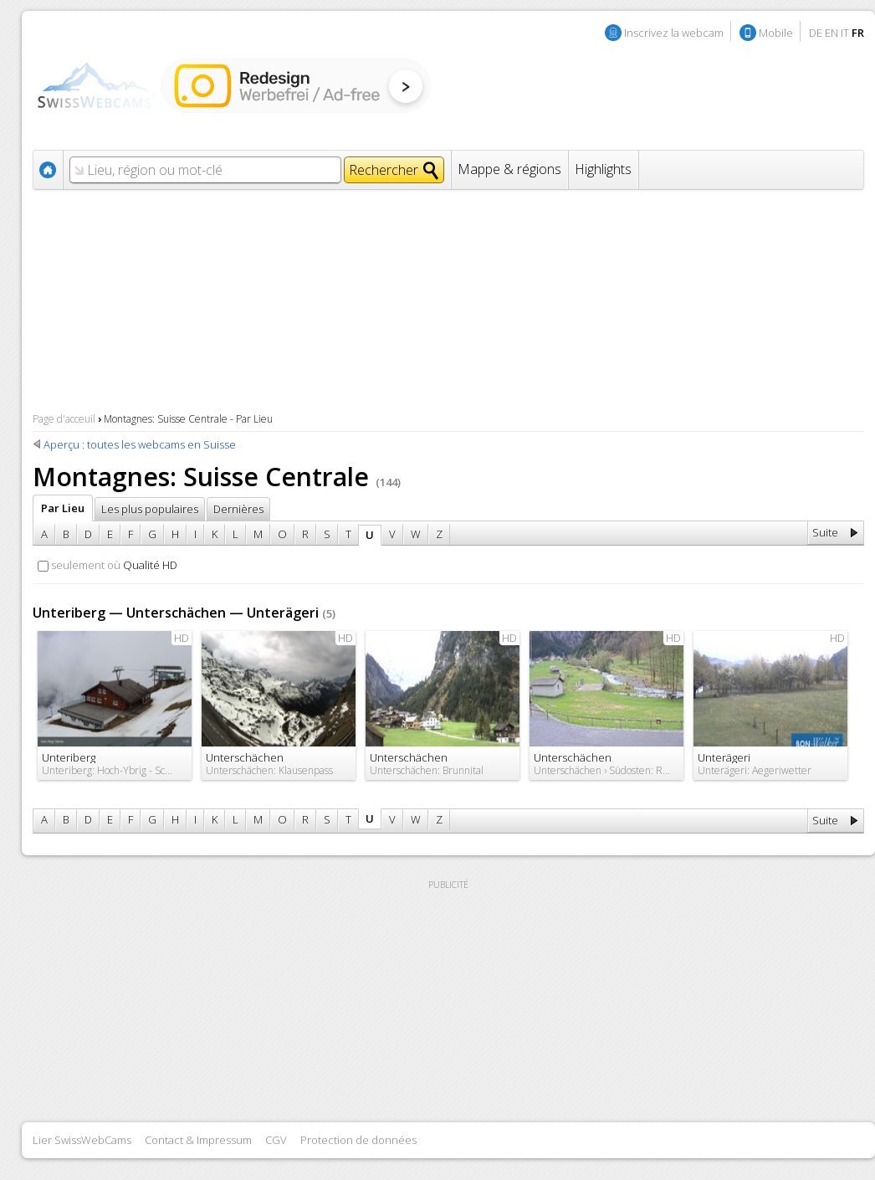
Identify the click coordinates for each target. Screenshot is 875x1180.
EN (831, 32)
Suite (825, 532)
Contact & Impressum (198, 1139)
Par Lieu (62, 508)
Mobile (776, 32)
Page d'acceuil (64, 419)
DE (815, 32)
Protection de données (358, 1139)
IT (845, 32)
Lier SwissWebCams (82, 1139)
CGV (276, 1139)
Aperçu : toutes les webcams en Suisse (139, 444)
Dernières (238, 508)
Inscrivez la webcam (674, 32)
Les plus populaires (149, 508)
